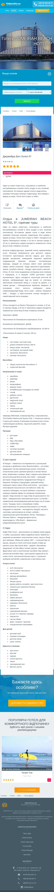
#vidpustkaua (27, 887)
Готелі (13, 10)
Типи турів (27, 833)
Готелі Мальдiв (27, 850)
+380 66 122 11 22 (45, 5)
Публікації (30, 10)
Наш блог (27, 855)
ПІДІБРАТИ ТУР (42, 10)
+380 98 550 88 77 (45, 3)
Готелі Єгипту (27, 838)
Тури (7, 10)
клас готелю (39, 91)
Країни (21, 10)
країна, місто (27, 82)
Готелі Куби (27, 846)
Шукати (27, 101)
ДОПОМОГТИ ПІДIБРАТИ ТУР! (27, 703)
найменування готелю (15, 91)
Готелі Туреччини (27, 842)
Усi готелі (27, 790)
